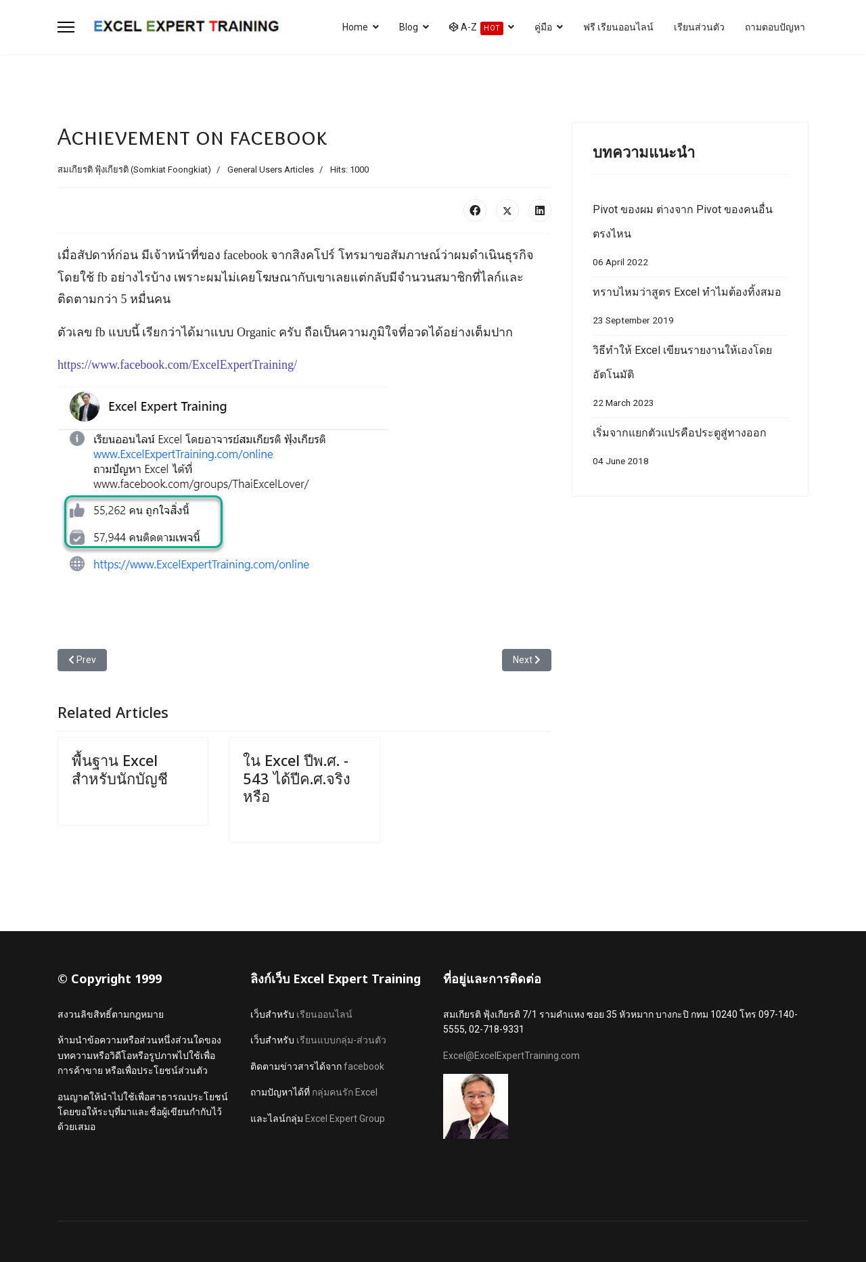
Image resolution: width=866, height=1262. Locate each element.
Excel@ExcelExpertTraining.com (511, 1055)
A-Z (476, 28)
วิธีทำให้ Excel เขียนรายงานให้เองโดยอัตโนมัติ (690, 379)
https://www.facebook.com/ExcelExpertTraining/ (177, 364)
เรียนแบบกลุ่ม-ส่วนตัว (341, 1040)
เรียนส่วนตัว (699, 27)
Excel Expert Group (345, 1118)
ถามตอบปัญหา (775, 27)
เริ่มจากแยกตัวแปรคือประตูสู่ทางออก (690, 449)
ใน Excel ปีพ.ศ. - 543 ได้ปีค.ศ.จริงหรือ (296, 778)
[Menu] (66, 27)
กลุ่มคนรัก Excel (345, 1092)
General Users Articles (270, 169)
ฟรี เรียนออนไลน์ (618, 27)
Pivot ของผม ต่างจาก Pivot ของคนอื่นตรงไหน (690, 238)
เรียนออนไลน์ (324, 1014)
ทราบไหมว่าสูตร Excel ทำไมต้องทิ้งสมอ (690, 309)
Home (355, 27)
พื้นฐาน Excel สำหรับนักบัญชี (120, 769)
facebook (364, 1066)
